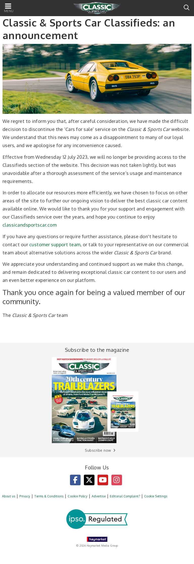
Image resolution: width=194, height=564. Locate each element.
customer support (48, 244)
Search (186, 7)
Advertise (99, 496)
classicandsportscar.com (30, 225)
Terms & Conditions (49, 496)
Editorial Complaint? (125, 496)
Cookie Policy (77, 496)
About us (8, 496)
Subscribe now (98, 450)
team (75, 244)
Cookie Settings (155, 496)
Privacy (24, 496)
